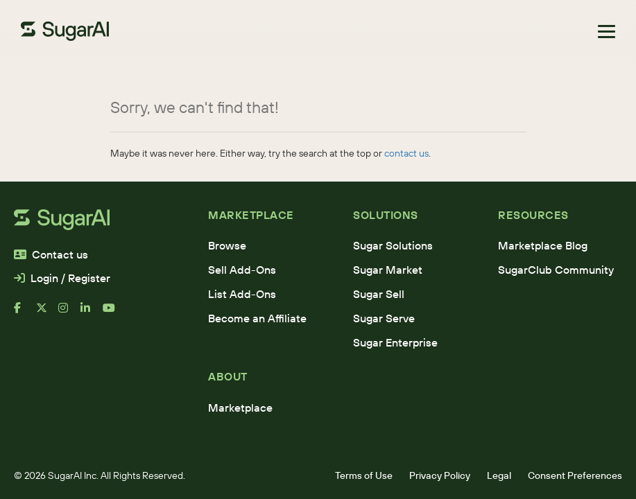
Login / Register (62, 278)
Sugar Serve (384, 318)
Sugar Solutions (393, 245)
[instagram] (69, 313)
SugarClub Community (556, 270)
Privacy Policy (439, 475)
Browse (227, 245)
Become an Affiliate (257, 318)
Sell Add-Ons (242, 270)
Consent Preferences (575, 475)
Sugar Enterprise (395, 342)
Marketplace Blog (542, 245)
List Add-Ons (242, 294)
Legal (499, 475)
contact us (406, 153)
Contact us (51, 254)
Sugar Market (387, 270)
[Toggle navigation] (606, 31)
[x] (47, 313)
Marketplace (240, 407)
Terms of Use (364, 475)
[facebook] (25, 313)
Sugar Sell (378, 294)
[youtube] (114, 313)
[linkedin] (91, 313)
